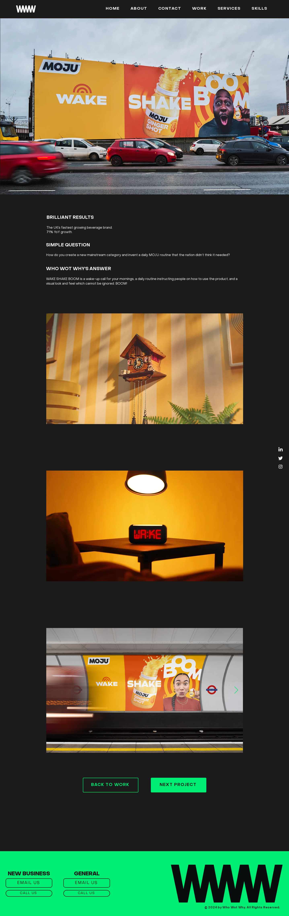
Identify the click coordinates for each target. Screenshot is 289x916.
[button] (259, 9)
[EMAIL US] (29, 883)
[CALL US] (29, 893)
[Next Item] (236, 690)
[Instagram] (280, 466)
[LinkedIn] (280, 449)
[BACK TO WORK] (110, 785)
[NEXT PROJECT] (178, 785)
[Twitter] (280, 458)
